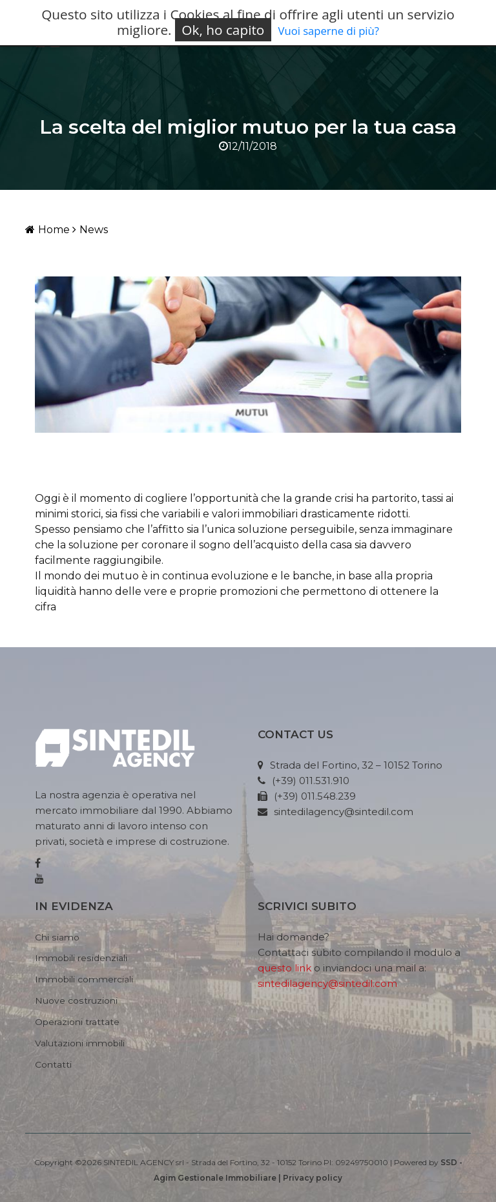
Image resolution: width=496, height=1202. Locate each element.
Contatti (53, 1064)
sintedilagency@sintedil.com (327, 983)
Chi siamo (57, 937)
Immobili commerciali (84, 979)
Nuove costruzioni (76, 1000)
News (90, 229)
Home (47, 229)
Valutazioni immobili (80, 1043)
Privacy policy (312, 1178)
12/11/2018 (248, 146)
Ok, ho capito (222, 30)
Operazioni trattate (77, 1022)
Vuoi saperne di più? (328, 30)
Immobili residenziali (81, 958)
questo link (284, 968)
